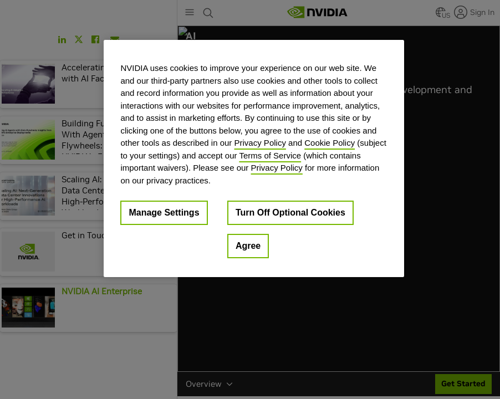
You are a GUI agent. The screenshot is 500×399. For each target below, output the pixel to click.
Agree (248, 245)
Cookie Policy (329, 142)
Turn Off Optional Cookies (290, 212)
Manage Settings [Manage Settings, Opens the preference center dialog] (164, 212)
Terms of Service (270, 155)
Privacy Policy (260, 142)
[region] (254, 158)
